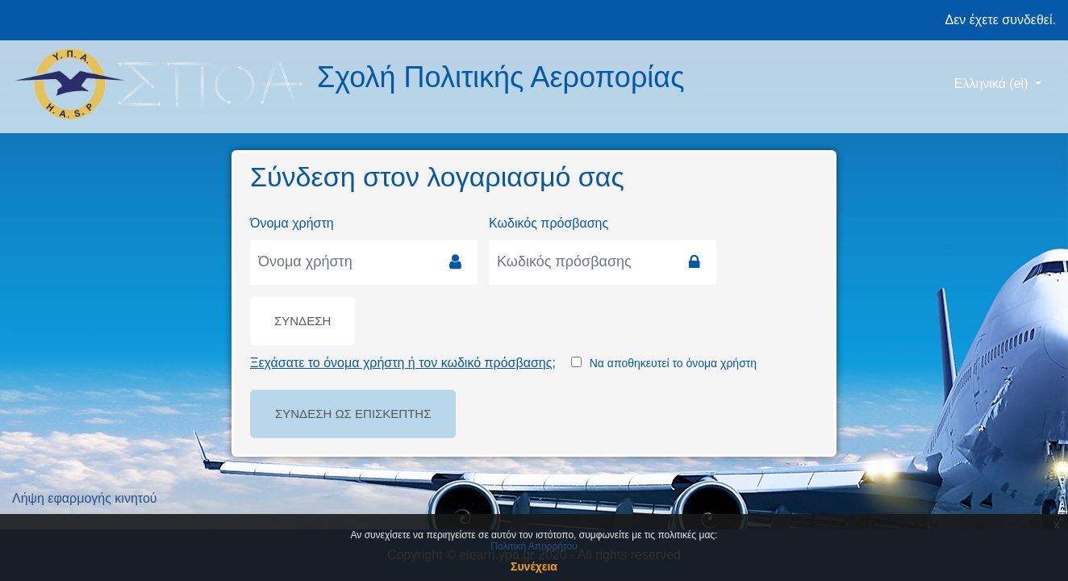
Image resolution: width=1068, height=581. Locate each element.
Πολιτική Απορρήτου (533, 546)
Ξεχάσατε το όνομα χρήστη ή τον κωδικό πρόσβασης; (403, 363)
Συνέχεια (534, 566)
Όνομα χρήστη (292, 223)
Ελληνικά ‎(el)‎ (993, 83)
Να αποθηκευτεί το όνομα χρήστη (673, 363)
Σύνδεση (302, 321)
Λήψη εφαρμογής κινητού (84, 498)
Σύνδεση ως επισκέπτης (353, 413)
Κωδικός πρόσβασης (548, 223)
